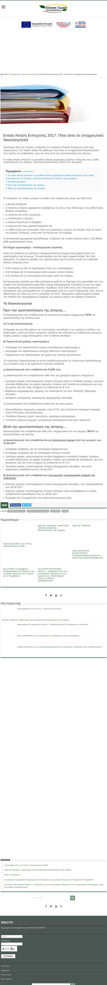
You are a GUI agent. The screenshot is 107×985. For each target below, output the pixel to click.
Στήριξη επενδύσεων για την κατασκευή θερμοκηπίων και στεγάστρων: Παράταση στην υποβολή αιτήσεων (59, 647)
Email (5, 936)
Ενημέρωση (15, 74)
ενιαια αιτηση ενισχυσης (38, 511)
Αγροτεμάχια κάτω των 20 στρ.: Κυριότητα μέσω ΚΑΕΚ (18, 544)
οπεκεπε (55, 511)
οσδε (65, 511)
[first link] (3, 7)
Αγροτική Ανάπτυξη (29, 74)
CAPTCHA (6, 941)
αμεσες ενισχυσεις (16, 511)
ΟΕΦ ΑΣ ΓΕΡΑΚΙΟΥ (81, 525)
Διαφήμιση (5, 970)
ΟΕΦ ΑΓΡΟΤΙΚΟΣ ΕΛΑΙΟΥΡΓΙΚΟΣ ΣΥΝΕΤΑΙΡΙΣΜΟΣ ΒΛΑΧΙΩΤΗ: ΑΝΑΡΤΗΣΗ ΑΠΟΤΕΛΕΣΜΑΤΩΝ (87, 554)
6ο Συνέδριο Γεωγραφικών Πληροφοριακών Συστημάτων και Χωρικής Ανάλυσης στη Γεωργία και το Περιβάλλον (18, 572)
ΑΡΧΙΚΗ (5, 74)
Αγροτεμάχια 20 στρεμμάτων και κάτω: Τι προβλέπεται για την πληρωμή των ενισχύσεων (52, 624)
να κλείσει (27, 171)
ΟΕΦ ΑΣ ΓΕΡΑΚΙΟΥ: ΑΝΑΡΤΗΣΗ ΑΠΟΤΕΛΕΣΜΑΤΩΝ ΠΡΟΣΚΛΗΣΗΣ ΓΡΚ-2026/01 (53, 527)
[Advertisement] (53, 51)
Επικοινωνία (6, 975)
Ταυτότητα (5, 966)
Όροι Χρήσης (6, 979)
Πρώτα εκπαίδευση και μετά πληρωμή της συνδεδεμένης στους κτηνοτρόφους (48, 636)
